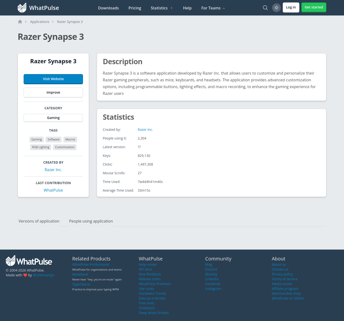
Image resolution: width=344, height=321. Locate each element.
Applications (39, 21)
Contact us (280, 269)
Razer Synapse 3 (70, 21)
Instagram (213, 288)
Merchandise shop (286, 293)
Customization (64, 147)
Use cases (146, 288)
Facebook (212, 283)
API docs (145, 269)
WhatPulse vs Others (288, 298)
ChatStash (147, 308)
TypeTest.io (81, 284)
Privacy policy (282, 274)
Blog (208, 264)
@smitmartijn (43, 275)
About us (279, 264)
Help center (148, 264)
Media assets (282, 283)
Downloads (108, 8)
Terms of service (284, 279)
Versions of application (39, 221)
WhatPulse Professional (90, 264)
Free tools (146, 303)
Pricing (135, 8)
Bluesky (211, 274)
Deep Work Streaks (154, 312)
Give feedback (150, 274)
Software (54, 139)
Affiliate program (285, 288)
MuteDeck (80, 274)
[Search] (265, 8)
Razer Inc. (53, 169)
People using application (91, 221)
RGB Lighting (40, 147)
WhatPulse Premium (155, 283)
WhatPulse (53, 190)
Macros (70, 139)
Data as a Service (152, 298)
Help (187, 8)
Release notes (149, 279)
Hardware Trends (152, 293)
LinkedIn (212, 279)
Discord (211, 269)
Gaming (36, 139)
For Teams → (213, 8)
